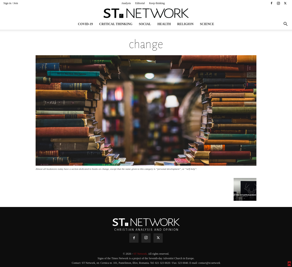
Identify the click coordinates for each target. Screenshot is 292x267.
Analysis (126, 3)
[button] (285, 24)
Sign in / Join (10, 3)
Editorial (140, 3)
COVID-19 (85, 24)
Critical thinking (116, 24)
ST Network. (140, 253)
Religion (185, 24)
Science (207, 24)
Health (164, 24)
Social (145, 24)
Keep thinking (157, 3)
